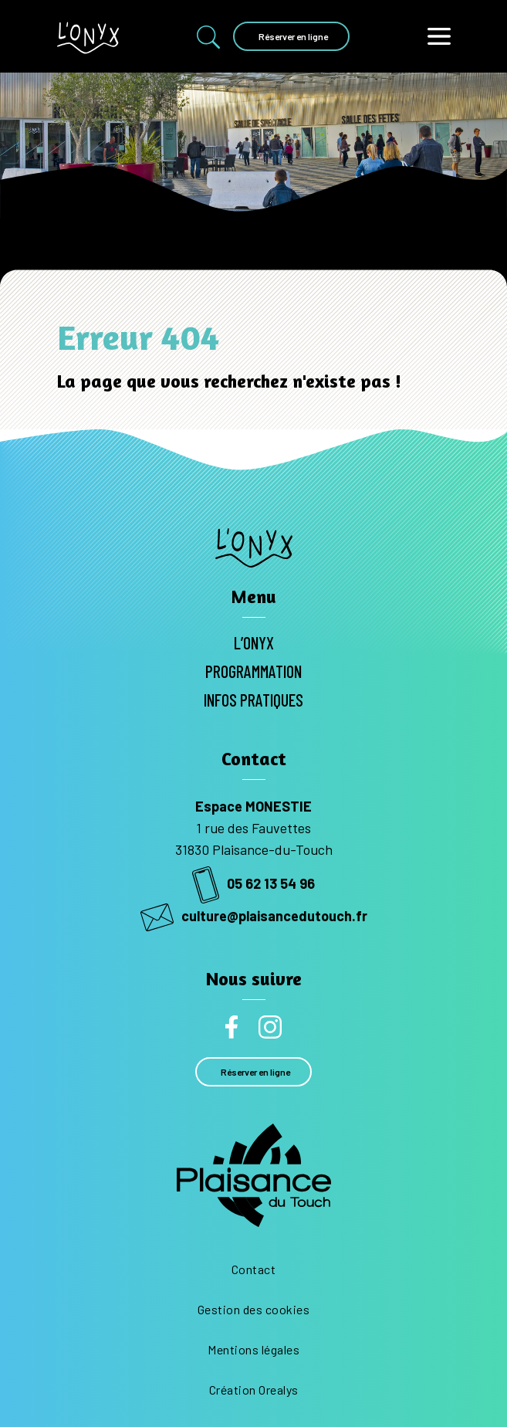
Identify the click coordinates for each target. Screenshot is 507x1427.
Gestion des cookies (254, 1309)
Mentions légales (253, 1349)
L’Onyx (254, 642)
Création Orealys (254, 1389)
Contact (254, 1269)
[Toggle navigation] (439, 37)
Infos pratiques (253, 700)
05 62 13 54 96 (253, 883)
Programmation (253, 671)
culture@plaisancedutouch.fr (253, 915)
